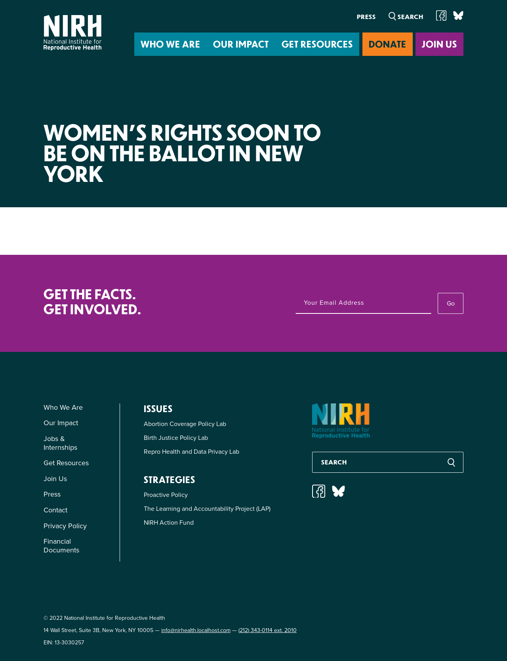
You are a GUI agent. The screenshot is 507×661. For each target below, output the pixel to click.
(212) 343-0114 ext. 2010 (267, 630)
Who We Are (170, 44)
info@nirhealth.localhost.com (196, 630)
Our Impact (241, 44)
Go (451, 303)
